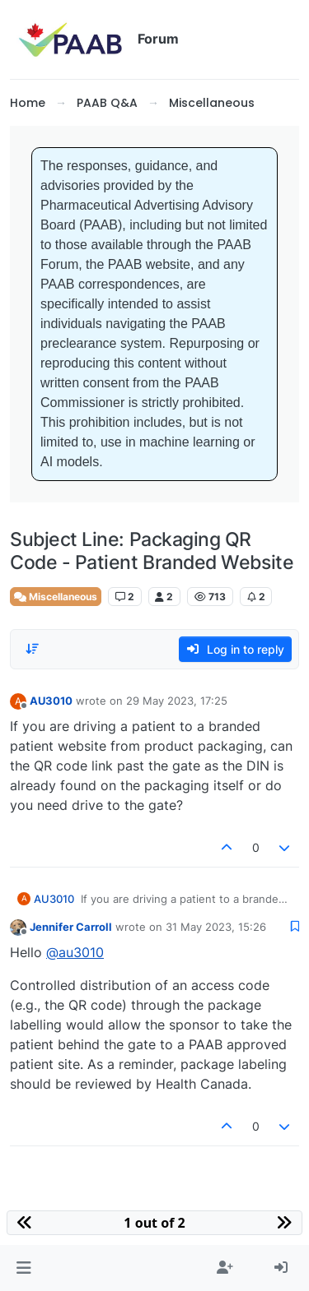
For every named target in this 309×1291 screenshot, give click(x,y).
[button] (23, 1268)
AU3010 (51, 700)
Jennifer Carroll (71, 926)
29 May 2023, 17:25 (176, 700)
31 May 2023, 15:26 (216, 926)
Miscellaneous (55, 596)
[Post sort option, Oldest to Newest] (32, 649)
